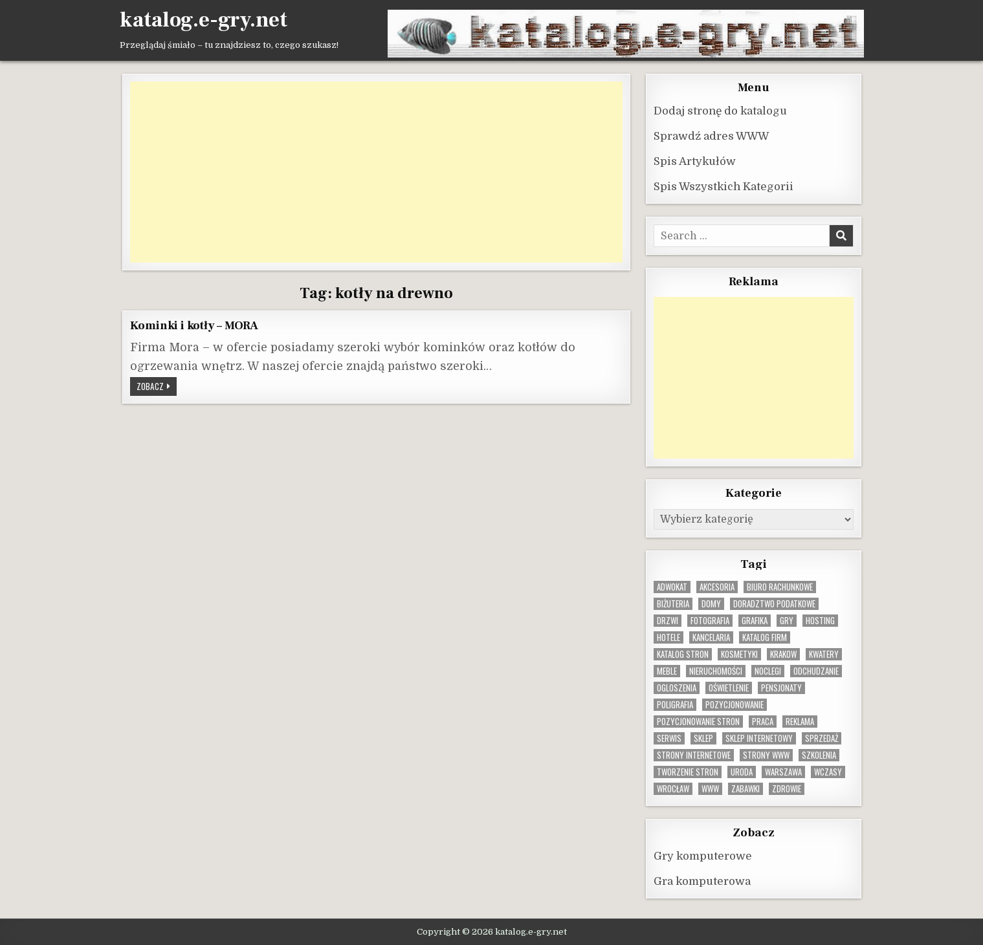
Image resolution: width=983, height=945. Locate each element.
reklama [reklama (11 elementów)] (800, 721)
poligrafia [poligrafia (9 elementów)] (675, 704)
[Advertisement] (376, 171)
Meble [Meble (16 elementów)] (667, 670)
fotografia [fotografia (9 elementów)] (709, 620)
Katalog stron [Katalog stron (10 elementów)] (683, 653)
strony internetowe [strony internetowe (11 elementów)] (694, 754)
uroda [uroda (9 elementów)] (742, 771)
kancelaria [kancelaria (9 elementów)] (711, 637)
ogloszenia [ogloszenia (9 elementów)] (676, 687)
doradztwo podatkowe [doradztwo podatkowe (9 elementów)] (774, 603)
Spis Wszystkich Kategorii (723, 186)
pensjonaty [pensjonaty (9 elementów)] (781, 687)
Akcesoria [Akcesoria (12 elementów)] (717, 586)
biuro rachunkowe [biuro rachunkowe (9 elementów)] (780, 586)
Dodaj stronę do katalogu (720, 110)
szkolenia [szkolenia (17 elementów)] (819, 754)
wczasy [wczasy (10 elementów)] (828, 771)
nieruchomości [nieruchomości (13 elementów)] (715, 670)
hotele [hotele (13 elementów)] (668, 637)
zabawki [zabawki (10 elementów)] (745, 788)
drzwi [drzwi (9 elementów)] (667, 620)
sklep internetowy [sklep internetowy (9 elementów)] (759, 738)
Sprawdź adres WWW (711, 135)
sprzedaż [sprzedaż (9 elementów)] (821, 738)
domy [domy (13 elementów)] (711, 603)
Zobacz (157, 386)
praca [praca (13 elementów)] (762, 721)
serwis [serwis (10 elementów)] (669, 738)
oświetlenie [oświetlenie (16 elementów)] (729, 687)
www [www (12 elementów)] (710, 788)
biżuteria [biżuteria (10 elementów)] (673, 603)
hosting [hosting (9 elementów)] (820, 620)
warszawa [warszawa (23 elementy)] (783, 771)
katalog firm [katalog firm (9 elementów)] (764, 637)
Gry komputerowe (703, 855)
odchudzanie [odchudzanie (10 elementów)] (816, 670)
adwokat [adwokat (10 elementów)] (672, 586)
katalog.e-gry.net (203, 20)
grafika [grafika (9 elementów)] (755, 620)
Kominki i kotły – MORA (194, 324)
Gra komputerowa (702, 880)
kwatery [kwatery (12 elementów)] (824, 653)
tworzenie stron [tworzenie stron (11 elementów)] (687, 771)
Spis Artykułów (695, 161)
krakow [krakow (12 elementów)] (783, 653)
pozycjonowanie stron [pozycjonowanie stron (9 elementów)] (698, 721)
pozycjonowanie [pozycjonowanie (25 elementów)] (734, 704)
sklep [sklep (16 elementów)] (703, 738)
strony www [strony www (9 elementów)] (766, 754)
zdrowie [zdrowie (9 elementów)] (786, 788)
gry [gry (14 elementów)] (786, 620)
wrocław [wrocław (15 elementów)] (673, 788)
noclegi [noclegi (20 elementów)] (768, 670)
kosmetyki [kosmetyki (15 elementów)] (739, 653)
